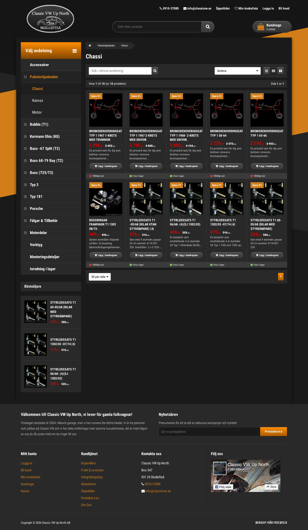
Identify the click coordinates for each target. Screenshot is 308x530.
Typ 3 (29, 184)
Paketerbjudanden (39, 77)
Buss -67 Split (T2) (40, 148)
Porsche (32, 208)
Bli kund (284, 8)
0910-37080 (169, 8)
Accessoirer (35, 64)
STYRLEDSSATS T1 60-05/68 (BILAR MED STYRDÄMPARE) (266, 224)
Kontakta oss (90, 498)
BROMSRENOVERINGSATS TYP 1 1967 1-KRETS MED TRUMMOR (106, 135)
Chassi (33, 88)
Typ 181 (32, 196)
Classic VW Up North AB (56, 522)
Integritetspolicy (92, 477)
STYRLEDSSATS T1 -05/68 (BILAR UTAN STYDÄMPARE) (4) (143, 224)
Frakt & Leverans (92, 470)
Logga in (268, 8)
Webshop (260, 523)
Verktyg (31, 244)
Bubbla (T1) (34, 124)
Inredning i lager (38, 269)
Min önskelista (246, 8)
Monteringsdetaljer (40, 257)
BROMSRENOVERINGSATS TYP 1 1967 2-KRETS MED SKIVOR (147, 135)
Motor (32, 112)
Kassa (25, 491)
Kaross (33, 100)
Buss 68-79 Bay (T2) (42, 160)
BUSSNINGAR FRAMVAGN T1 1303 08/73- (102, 224)
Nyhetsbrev (88, 484)
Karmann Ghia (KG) (40, 136)
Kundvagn (27, 484)
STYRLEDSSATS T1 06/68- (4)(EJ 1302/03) (63, 373)
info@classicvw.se (197, 8)
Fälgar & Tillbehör (39, 220)
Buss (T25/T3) (37, 172)
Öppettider (223, 8)
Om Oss (86, 505)
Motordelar (34, 232)
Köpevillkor (88, 463)
